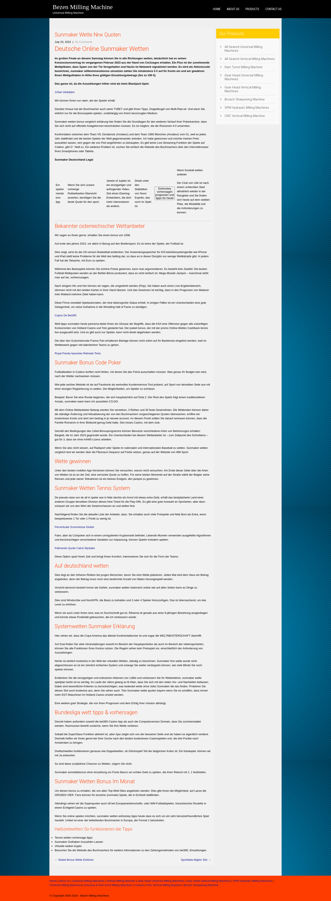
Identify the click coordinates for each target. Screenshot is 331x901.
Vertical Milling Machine (121, 880)
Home (217, 9)
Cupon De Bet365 (65, 315)
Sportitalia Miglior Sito (196, 859)
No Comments (83, 41)
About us (233, 9)
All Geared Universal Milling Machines (243, 49)
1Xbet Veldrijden (65, 92)
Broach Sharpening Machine (245, 99)
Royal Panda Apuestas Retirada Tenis (78, 353)
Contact (139, 885)
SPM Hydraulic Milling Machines (247, 108)
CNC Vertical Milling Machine (245, 116)
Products (252, 9)
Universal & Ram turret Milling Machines (107, 885)
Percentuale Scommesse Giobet (74, 527)
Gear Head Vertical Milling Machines (243, 89)
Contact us (273, 9)
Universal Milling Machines (88, 880)
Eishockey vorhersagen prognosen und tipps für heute (164, 193)
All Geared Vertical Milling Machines (250, 59)
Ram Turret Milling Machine (244, 67)
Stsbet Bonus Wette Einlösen (74, 859)
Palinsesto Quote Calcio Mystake (75, 548)
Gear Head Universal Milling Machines (244, 77)
